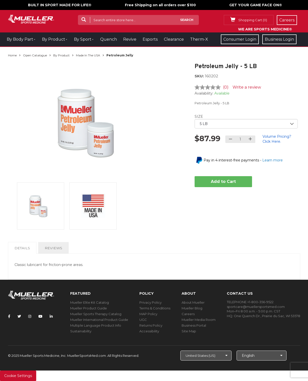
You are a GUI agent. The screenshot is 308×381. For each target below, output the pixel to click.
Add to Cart (223, 181)
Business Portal (194, 325)
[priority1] (246, 123)
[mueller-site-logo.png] (31, 18)
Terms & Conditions (154, 308)
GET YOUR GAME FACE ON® (255, 5)
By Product (53, 39)
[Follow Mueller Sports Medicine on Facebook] (9, 316)
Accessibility (149, 331)
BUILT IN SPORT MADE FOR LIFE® (59, 5)
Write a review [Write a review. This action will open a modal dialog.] (247, 87)
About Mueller (193, 302)
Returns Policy (150, 325)
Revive (129, 39)
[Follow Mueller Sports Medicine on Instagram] (29, 316)
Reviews (53, 248)
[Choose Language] (262, 356)
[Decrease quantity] (230, 139)
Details (23, 249)
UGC (143, 320)
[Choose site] (206, 356)
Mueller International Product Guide (99, 320)
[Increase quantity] (250, 139)
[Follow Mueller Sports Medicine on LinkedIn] (51, 316)
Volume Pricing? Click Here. (277, 139)
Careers (188, 314)
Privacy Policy (150, 302)
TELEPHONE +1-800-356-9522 (250, 302)
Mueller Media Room (199, 320)
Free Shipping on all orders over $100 (160, 5)
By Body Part (20, 39)
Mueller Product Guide (88, 308)
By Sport (82, 39)
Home (12, 55)
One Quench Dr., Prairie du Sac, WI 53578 (267, 316)
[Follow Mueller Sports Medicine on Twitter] (19, 316)
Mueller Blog (192, 308)
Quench (108, 39)
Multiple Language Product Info (95, 325)
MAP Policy (148, 314)
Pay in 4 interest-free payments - (243, 160)
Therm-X (199, 39)
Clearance (174, 39)
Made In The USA (88, 55)
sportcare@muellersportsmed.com (256, 307)
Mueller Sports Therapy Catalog (95, 314)
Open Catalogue (35, 55)
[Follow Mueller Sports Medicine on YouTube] (40, 316)
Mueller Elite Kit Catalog (89, 302)
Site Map (189, 331)
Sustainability (80, 331)
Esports (150, 39)
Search (186, 20)
